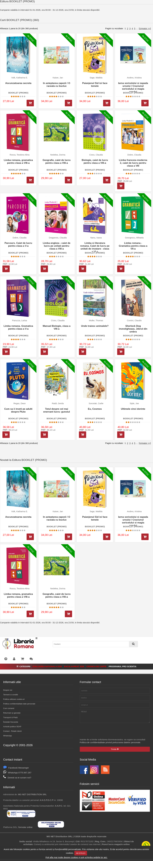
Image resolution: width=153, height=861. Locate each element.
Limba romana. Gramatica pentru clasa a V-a (18, 327)
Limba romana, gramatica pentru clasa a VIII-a (18, 161)
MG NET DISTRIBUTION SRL (32, 796)
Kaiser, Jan (58, 78)
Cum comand (8, 708)
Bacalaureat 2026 (74, 666)
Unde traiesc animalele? (94, 326)
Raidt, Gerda (58, 403)
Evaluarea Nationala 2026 (47, 666)
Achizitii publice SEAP (12, 726)
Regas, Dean (20, 403)
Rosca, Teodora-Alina (19, 155)
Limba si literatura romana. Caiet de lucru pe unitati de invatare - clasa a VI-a (94, 247)
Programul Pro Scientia (122, 666)
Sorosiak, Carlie (96, 403)
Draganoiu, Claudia (58, 238)
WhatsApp (7, 736)
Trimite (115, 751)
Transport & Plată (10, 717)
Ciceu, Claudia (96, 155)
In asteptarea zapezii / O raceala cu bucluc (56, 84)
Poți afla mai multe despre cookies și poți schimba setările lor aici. (76, 857)
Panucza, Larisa (19, 320)
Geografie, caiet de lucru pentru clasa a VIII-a (57, 161)
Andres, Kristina (134, 78)
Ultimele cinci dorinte (133, 409)
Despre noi (7, 690)
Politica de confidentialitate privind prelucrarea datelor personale (110, 744)
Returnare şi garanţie (11, 713)
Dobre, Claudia (134, 155)
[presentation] (101, 732)
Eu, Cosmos (95, 409)
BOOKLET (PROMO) (18, 93)
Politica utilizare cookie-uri (14, 699)
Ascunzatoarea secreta (18, 83)
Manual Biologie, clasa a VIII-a (56, 327)
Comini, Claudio (134, 320)
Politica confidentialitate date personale (19, 704)
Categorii (23, 666)
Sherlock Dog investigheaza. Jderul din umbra (133, 329)
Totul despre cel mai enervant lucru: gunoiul (56, 410)
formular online (25, 829)
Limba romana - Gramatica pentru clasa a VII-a (133, 246)
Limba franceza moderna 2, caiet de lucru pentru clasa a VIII (133, 163)
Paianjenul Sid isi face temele (94, 84)
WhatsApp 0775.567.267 (17, 775)
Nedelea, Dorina (57, 155)
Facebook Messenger (16, 770)
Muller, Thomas (96, 320)
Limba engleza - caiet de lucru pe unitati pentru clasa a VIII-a (56, 246)
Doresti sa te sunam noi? (17, 779)
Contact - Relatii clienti (12, 731)
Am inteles (80, 853)
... (137, 28)
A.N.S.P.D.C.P (46, 802)
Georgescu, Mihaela (134, 238)
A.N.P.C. (59, 808)
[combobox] (95, 644)
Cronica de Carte (96, 666)
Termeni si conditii (10, 695)
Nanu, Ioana (96, 238)
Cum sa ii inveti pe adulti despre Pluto (18, 410)
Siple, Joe (134, 403)
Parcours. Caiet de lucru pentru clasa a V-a (18, 244)
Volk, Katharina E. (19, 78)
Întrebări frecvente (10, 722)
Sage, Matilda (96, 78)
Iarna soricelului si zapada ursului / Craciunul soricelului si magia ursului (133, 87)
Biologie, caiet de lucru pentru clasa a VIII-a (95, 161)
